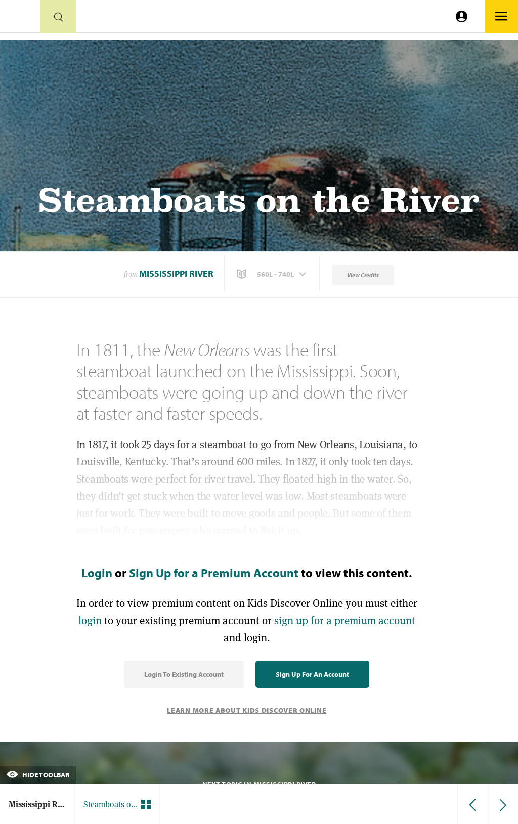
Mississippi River (176, 273)
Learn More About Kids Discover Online (246, 710)
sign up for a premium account (344, 620)
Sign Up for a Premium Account (213, 572)
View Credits (363, 275)
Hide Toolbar (38, 774)
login (90, 620)
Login (96, 572)
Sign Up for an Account (312, 674)
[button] (273, 274)
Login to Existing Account (184, 674)
